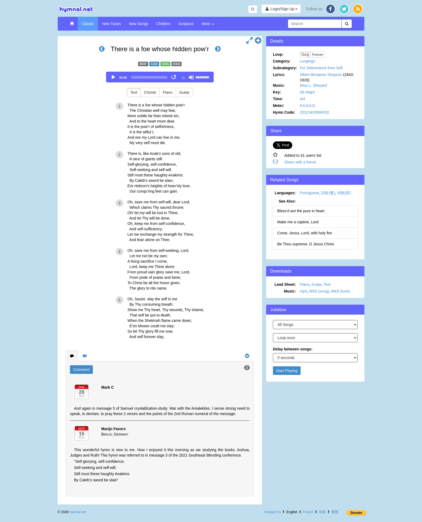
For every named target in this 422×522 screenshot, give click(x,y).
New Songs (138, 24)
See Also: (287, 201)
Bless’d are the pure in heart (300, 211)
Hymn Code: (284, 112)
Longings (307, 61)
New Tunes (111, 24)
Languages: (285, 193)
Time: (278, 99)
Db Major (307, 92)
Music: (279, 85)
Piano (168, 92)
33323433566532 (314, 112)
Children (163, 24)
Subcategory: (285, 68)
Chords (150, 92)
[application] (160, 77)
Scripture (186, 24)
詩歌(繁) (328, 193)
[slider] (149, 77)
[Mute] (191, 77)
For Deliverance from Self (321, 68)
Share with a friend (300, 162)
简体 (322, 512)
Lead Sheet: (285, 284)
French (308, 512)
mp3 (303, 291)
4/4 (302, 99)
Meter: (278, 105)
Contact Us (272, 512)
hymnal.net (77, 512)
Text (133, 92)
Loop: (278, 54)
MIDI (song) (319, 291)
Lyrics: (279, 74)
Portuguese (309, 193)
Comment (81, 369)
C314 (154, 63)
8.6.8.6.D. (308, 105)
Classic (88, 24)
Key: (277, 92)
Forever (317, 55)
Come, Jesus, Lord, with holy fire (304, 233)
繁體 (334, 512)
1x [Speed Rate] (183, 77)
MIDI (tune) (340, 291)
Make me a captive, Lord (297, 222)
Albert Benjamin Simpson (321, 74)
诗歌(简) (344, 193)
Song (305, 55)
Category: (281, 61)
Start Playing (286, 370)
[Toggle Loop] (174, 77)
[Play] (113, 77)
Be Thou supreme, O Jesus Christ (305, 244)
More (208, 24)
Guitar (184, 92)
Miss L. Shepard (313, 85)
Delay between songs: (292, 349)
